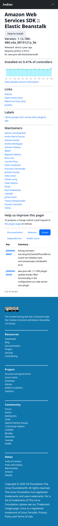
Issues (45, 232)
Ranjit (8, 186)
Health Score (32, 238)
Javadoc (8, 104)
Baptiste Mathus (13, 154)
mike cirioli (10, 175)
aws (7, 120)
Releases (32, 232)
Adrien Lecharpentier (15, 133)
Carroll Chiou (11, 161)
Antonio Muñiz (12, 140)
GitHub (8, 94)
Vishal (8, 207)
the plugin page (13, 223)
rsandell (9, 193)
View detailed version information (22, 81)
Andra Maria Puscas (15, 136)
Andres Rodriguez (14, 143)
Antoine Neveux (13, 147)
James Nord (10, 197)
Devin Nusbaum (13, 165)
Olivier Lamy (11, 179)
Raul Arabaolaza (13, 190)
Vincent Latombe (13, 204)
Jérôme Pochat (12, 172)
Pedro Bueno (11, 183)
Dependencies (14, 238)
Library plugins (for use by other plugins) (25, 117)
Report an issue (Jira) (15, 101)
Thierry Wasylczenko (15, 200)
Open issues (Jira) (13, 97)
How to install (15, 33)
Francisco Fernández (15, 168)
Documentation (15, 232)
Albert (8, 150)
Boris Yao (9, 158)
